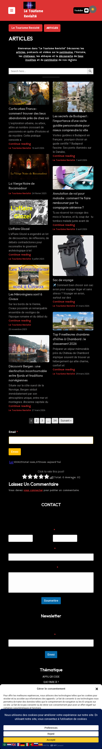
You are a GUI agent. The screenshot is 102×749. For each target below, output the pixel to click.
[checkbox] (92, 9)
